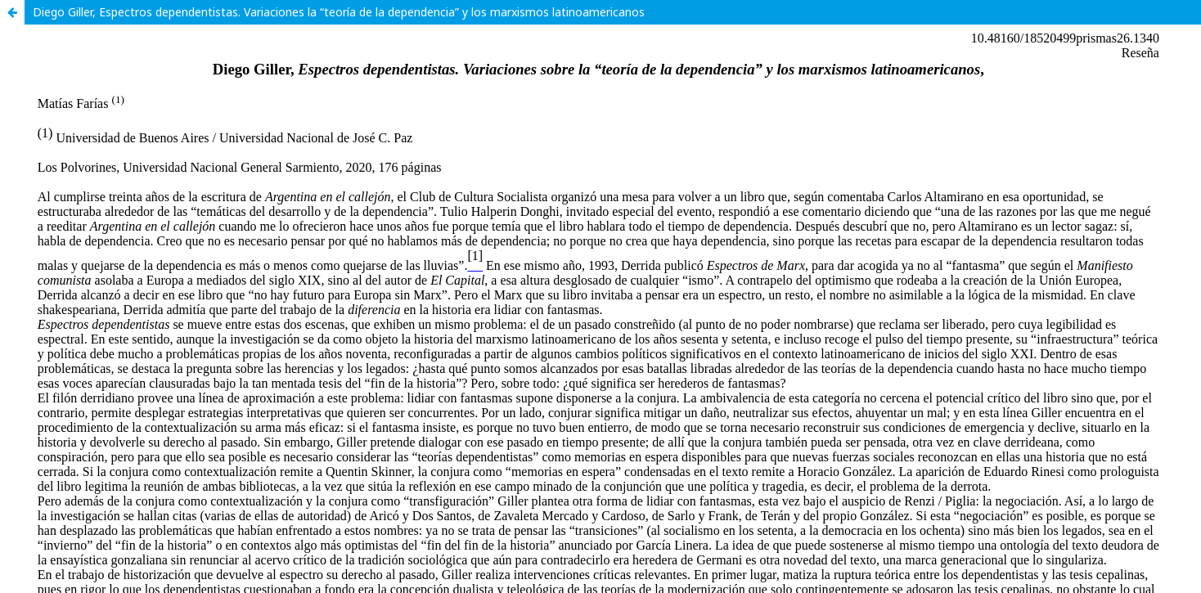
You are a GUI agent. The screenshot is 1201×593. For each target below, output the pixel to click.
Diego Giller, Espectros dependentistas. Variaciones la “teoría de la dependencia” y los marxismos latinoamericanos (339, 12)
